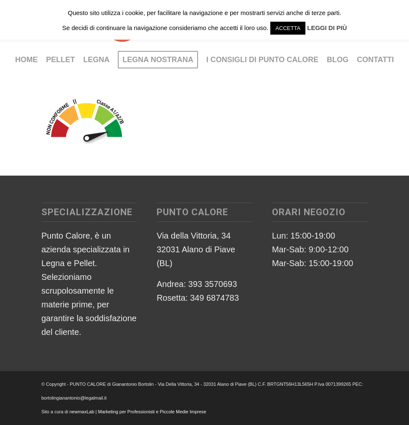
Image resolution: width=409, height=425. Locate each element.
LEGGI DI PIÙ (327, 27)
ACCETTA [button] (287, 28)
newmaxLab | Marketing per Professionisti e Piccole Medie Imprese (137, 411)
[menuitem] (26, 59)
